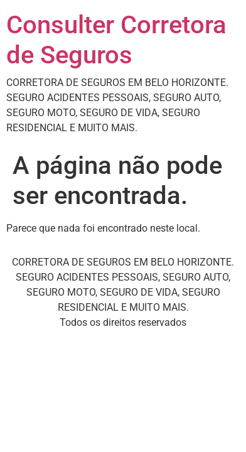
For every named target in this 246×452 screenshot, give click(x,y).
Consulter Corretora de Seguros (116, 40)
